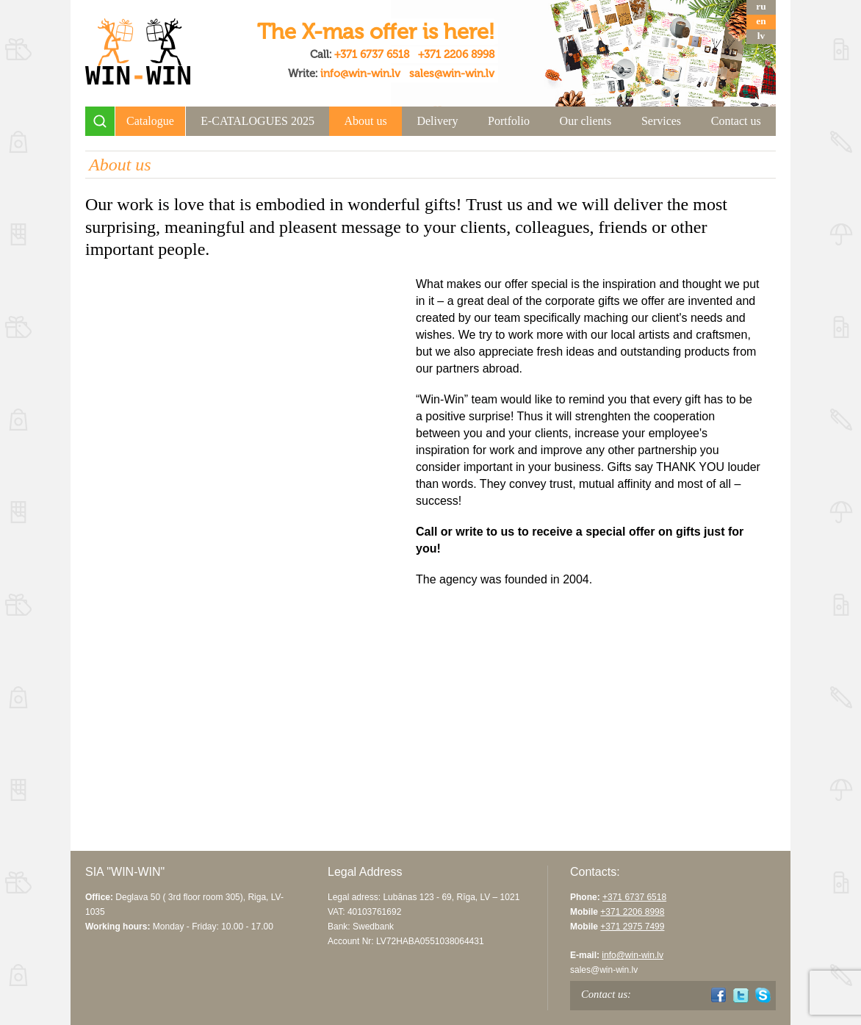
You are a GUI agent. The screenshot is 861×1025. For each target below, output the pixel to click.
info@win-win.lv (360, 73)
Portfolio (509, 121)
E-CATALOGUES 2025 (257, 121)
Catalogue (150, 121)
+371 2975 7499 (632, 926)
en (760, 20)
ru (760, 6)
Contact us (736, 121)
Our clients (586, 121)
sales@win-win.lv (451, 73)
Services (661, 121)
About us (366, 121)
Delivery (437, 121)
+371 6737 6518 (371, 54)
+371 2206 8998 (456, 54)
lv (761, 35)
